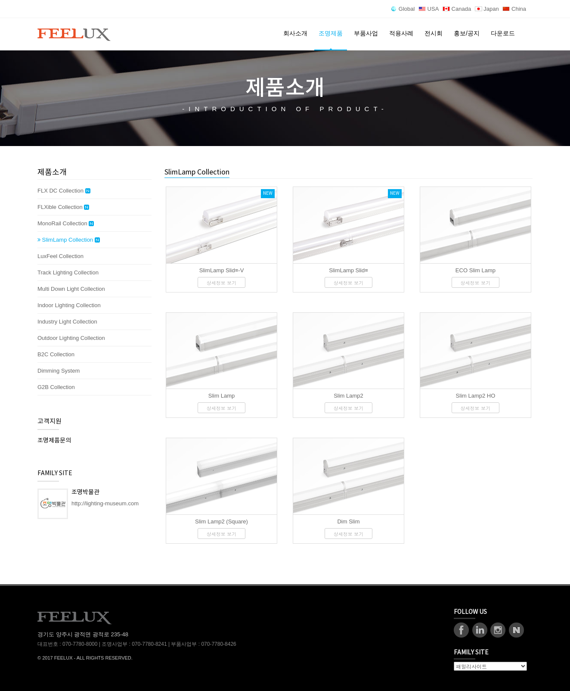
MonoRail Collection (65, 223)
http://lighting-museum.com (105, 503)
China (514, 9)
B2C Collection (55, 354)
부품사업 (366, 33)
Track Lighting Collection (68, 272)
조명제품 (331, 33)
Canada (457, 9)
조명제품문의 (54, 440)
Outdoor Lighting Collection (71, 338)
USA (428, 9)
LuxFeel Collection (60, 256)
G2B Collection (56, 387)
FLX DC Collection (63, 190)
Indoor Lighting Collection (69, 305)
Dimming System (58, 370)
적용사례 (401, 33)
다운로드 (503, 33)
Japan (487, 9)
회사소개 (295, 33)
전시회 (433, 33)
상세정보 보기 (222, 283)
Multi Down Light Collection (71, 289)
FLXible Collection (63, 207)
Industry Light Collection (67, 321)
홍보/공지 (467, 33)
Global (403, 9)
